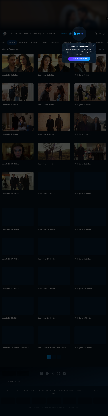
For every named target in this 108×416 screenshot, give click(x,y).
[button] (94, 45)
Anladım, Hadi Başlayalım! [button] (79, 58)
